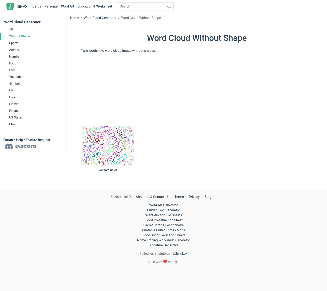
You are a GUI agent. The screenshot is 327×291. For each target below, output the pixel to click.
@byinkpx (180, 254)
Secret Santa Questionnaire (163, 225)
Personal (51, 6)
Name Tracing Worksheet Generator (163, 240)
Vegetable (16, 77)
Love (12, 97)
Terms (179, 197)
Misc (12, 124)
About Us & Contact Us (153, 197)
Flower (14, 104)
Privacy (194, 197)
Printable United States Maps (163, 230)
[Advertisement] (197, 93)
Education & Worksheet (95, 6)
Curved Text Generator (163, 210)
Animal (14, 50)
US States (16, 117)
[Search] (141, 6)
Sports (14, 43)
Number (14, 56)
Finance (14, 111)
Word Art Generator (163, 205)
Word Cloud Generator (22, 22)
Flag (12, 90)
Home (74, 18)
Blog (208, 197)
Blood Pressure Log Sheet (163, 220)
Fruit (12, 70)
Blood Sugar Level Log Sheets (164, 235)
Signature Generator (163, 245)
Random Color (107, 170)
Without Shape (19, 36)
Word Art (67, 6)
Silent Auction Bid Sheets (163, 215)
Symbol (14, 84)
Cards (36, 6)
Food (12, 63)
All (11, 29)
